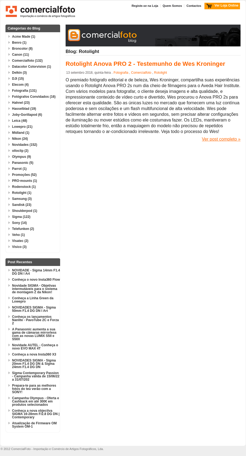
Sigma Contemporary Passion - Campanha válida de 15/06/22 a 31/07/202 (35, 376)
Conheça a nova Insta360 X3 (34, 354)
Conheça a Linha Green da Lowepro (32, 299)
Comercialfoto (141, 73)
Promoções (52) (24, 175)
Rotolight (160, 73)
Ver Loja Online (226, 5)
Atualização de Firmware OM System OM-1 (34, 424)
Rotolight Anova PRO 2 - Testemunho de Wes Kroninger (145, 63)
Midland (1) (20, 133)
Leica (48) (19, 121)
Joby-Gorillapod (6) (27, 115)
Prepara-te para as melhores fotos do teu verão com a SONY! (34, 389)
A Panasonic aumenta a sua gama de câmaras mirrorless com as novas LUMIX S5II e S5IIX (34, 334)
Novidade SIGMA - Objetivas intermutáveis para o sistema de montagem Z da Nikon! (34, 289)
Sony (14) (19, 223)
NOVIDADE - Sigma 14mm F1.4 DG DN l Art (36, 272)
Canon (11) (20, 55)
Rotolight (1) (21, 193)
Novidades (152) (24, 145)
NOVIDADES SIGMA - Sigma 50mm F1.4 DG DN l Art (34, 309)
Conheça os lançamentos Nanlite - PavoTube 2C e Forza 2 (35, 320)
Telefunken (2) (23, 229)
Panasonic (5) (22, 163)
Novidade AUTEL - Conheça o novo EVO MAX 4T (35, 346)
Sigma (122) (21, 217)
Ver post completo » (221, 139)
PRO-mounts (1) (24, 181)
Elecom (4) (20, 85)
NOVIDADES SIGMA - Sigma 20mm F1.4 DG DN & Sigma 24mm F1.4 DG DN (34, 364)
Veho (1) (18, 235)
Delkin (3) (19, 73)
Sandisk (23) (21, 205)
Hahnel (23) (21, 103)
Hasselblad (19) (24, 109)
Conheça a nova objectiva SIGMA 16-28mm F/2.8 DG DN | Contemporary (36, 414)
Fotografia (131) (24, 91)
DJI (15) (18, 79)
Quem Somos (172, 5)
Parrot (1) (19, 169)
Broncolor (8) (22, 49)
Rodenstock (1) (24, 187)
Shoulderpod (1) (24, 211)
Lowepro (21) (22, 127)
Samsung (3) (22, 199)
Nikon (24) (20, 139)
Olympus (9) (21, 157)
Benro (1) (19, 43)
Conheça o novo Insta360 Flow (36, 280)
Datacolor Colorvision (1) (31, 67)
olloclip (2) (20, 151)
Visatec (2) (20, 241)
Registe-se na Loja (144, 5)
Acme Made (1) (23, 37)
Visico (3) (19, 247)
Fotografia (120, 73)
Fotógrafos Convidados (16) (33, 97)
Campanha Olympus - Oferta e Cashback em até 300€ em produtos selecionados (35, 401)
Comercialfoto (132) (27, 61)
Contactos (193, 5)
